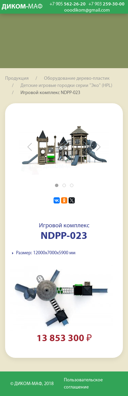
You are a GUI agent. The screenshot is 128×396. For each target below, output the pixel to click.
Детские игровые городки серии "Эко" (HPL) (66, 85)
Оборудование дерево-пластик (77, 78)
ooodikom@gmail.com (87, 10)
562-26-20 (67, 4)
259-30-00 (106, 4)
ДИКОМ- (22, 6)
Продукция (17, 78)
